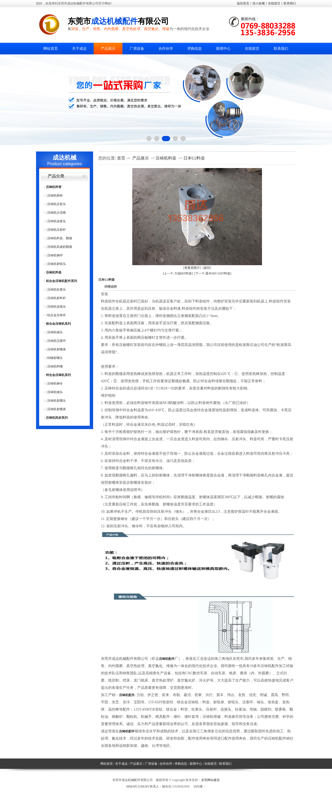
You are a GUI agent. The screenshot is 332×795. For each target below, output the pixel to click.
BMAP (131, 786)
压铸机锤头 (55, 332)
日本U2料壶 (194, 158)
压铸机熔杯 (55, 195)
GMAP (143, 786)
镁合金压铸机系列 (58, 324)
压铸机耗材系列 (57, 418)
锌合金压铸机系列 (58, 375)
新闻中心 (223, 48)
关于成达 (79, 48)
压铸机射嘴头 (56, 400)
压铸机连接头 (56, 221)
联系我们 (289, 3)
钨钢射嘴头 (55, 358)
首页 (121, 158)
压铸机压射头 (56, 204)
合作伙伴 (165, 48)
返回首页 (243, 3)
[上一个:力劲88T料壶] (178, 273)
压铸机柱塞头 (56, 289)
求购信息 (194, 48)
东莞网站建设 (210, 780)
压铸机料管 (53, 187)
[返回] (207, 268)
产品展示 (108, 48)
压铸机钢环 (55, 255)
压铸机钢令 (55, 383)
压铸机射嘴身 (56, 349)
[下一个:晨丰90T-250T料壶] (212, 273)
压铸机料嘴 (55, 366)
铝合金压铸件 (56, 315)
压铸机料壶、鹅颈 (59, 238)
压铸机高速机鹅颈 (59, 247)
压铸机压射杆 (56, 230)
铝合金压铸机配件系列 (61, 281)
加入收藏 (258, 3)
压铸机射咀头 (56, 264)
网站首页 (50, 48)
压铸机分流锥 (56, 212)
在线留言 (274, 3)
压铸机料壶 (53, 272)
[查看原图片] (192, 268)
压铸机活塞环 (56, 341)
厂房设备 (137, 48)
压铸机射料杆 (56, 298)
